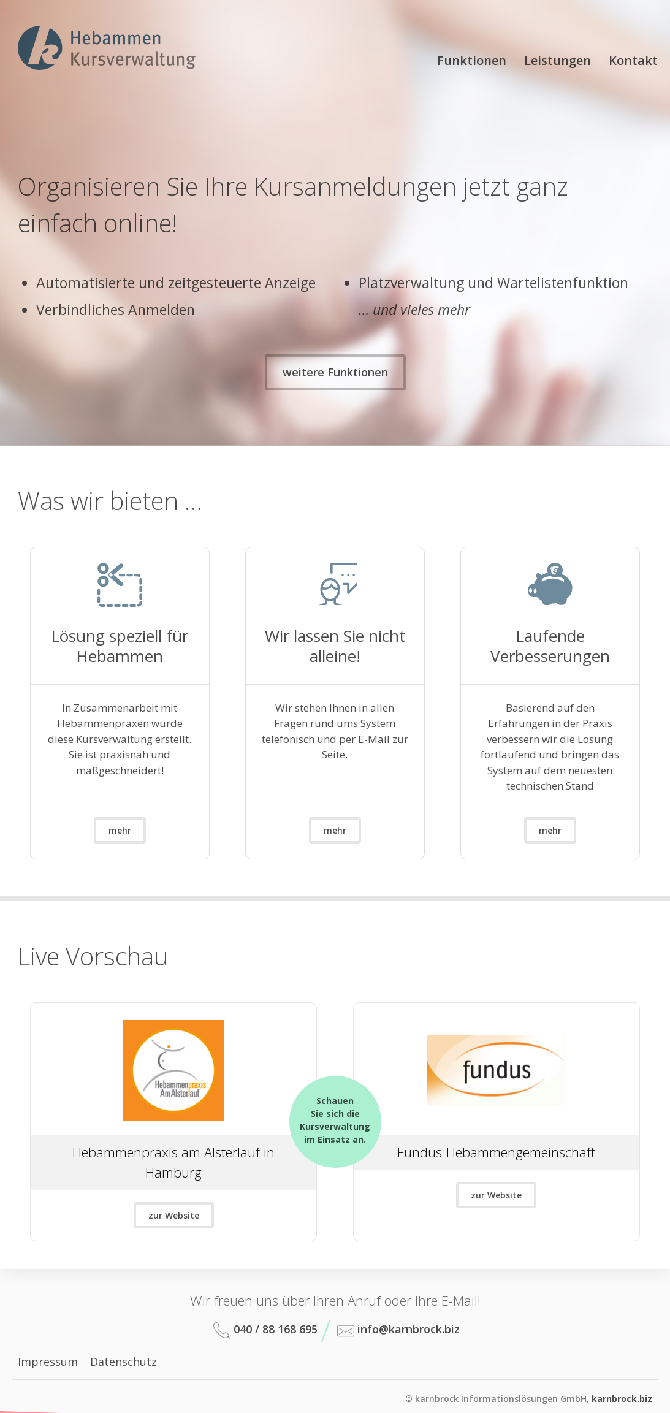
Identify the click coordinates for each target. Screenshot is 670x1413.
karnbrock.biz (622, 1398)
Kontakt (633, 60)
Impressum (48, 1361)
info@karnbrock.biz (398, 1330)
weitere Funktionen (335, 372)
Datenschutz (123, 1361)
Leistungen (557, 60)
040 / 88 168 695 (265, 1330)
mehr (119, 830)
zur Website (173, 1215)
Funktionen (471, 60)
